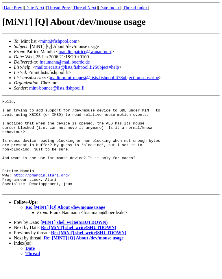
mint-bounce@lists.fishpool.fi (57, 87)
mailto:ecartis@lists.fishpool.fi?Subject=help (77, 67)
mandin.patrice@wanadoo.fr (85, 51)
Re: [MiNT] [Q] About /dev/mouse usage (65, 225)
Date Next (34, 7)
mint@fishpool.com (58, 41)
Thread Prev (58, 7)
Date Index (109, 7)
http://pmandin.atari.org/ (42, 190)
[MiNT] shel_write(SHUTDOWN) (74, 240)
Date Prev (13, 7)
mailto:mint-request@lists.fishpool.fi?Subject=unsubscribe (104, 77)
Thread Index (135, 7)
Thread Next (84, 7)
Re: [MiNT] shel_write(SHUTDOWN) (78, 245)
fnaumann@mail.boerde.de (65, 61)
